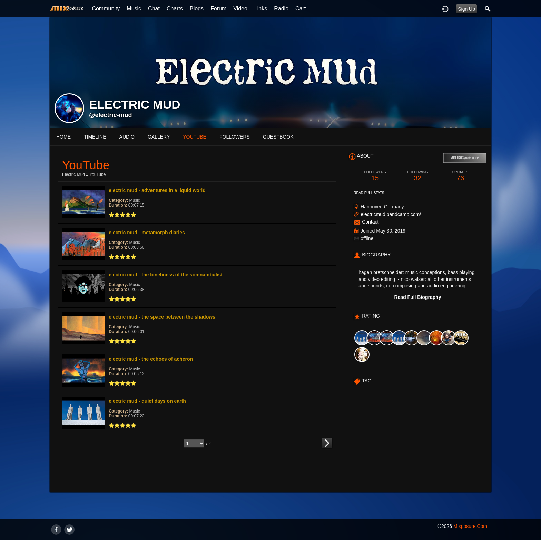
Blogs (197, 8)
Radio (281, 8)
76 (460, 176)
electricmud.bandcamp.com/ (391, 214)
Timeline (95, 137)
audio (127, 137)
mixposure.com (470, 526)
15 (375, 176)
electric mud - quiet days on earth (147, 401)
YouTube (97, 174)
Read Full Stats (369, 193)
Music (134, 8)
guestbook (278, 137)
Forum (218, 8)
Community (106, 8)
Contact (370, 222)
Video (240, 8)
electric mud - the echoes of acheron (151, 359)
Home (63, 137)
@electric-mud (110, 115)
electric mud (73, 174)
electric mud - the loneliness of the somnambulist (166, 274)
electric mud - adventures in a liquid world (157, 190)
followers (234, 137)
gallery (159, 137)
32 (417, 176)
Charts (175, 8)
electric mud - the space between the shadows (162, 317)
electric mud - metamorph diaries (147, 232)
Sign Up (466, 9)
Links (260, 8)
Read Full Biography (417, 297)
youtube (194, 137)
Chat (154, 8)
